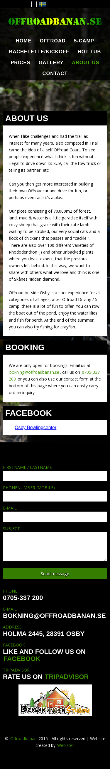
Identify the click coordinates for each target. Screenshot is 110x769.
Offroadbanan (23, 738)
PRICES (20, 62)
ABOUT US (85, 62)
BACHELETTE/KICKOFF (39, 51)
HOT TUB (89, 51)
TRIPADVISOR (67, 676)
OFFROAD (53, 40)
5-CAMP (84, 40)
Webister (65, 745)
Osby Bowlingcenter (35, 427)
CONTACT (55, 73)
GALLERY (51, 62)
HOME (23, 40)
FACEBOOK (22, 658)
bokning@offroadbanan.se (34, 372)
